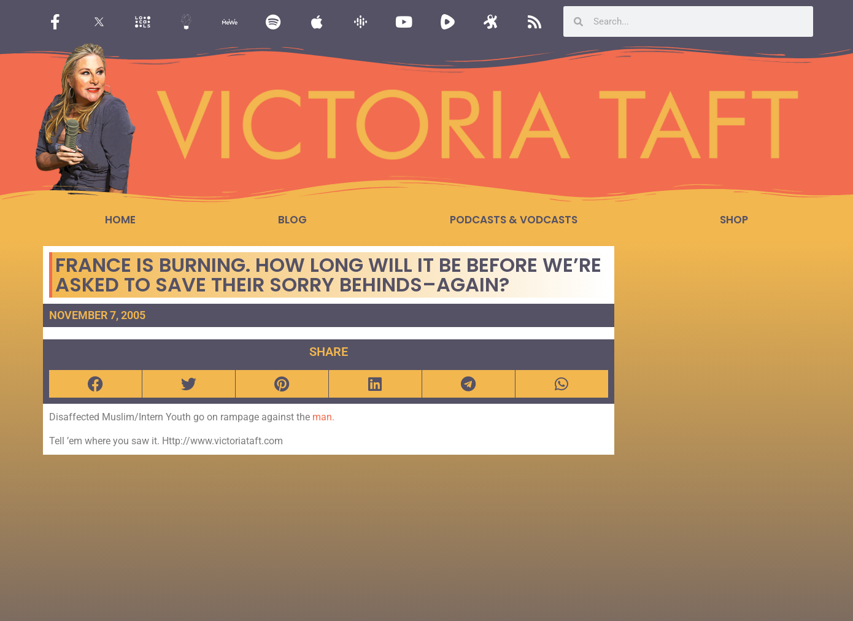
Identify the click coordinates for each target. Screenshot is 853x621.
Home (120, 219)
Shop (734, 219)
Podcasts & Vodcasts (513, 219)
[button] (95, 384)
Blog (292, 219)
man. (323, 417)
